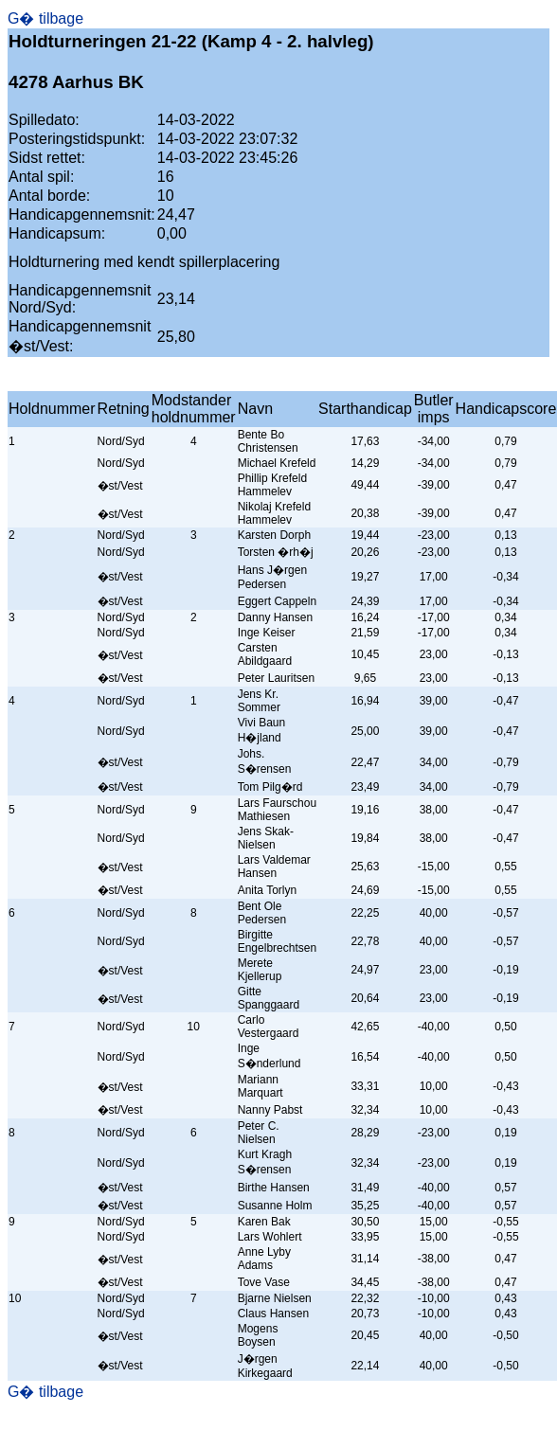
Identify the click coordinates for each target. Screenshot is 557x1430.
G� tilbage (45, 18)
